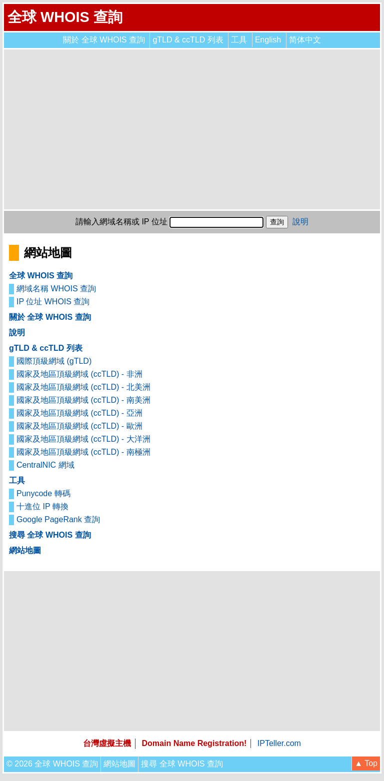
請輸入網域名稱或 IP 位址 (122, 221)
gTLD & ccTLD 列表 (187, 39)
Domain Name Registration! (194, 743)
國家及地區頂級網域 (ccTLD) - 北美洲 (83, 387)
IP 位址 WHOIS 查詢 (53, 301)
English (268, 39)
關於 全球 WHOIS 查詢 (104, 39)
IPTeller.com (279, 743)
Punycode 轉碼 (43, 493)
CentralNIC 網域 (45, 465)
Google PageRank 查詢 (58, 519)
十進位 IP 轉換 (42, 506)
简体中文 (305, 39)
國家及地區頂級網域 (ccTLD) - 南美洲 (83, 400)
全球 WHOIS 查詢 (65, 17)
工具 (239, 39)
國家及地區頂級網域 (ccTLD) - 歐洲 (79, 426)
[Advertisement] (192, 129)
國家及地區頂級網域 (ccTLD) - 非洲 (79, 374)
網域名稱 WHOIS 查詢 (56, 288)
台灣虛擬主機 (107, 743)
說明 (300, 221)
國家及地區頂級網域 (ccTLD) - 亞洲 (79, 413)
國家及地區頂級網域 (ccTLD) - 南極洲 (83, 452)
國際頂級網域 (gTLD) (54, 361)
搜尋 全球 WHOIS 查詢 (50, 535)
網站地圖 (25, 550)
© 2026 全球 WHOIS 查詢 (52, 764)
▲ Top (366, 763)
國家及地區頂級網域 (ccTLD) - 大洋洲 (83, 439)
